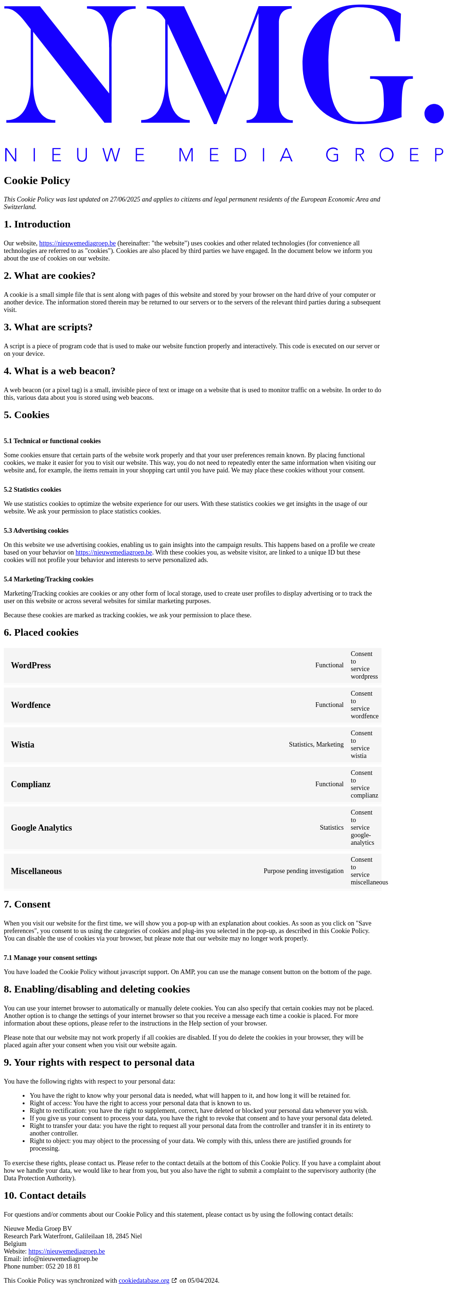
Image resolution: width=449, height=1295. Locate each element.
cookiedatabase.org (144, 1280)
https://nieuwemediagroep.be (77, 243)
